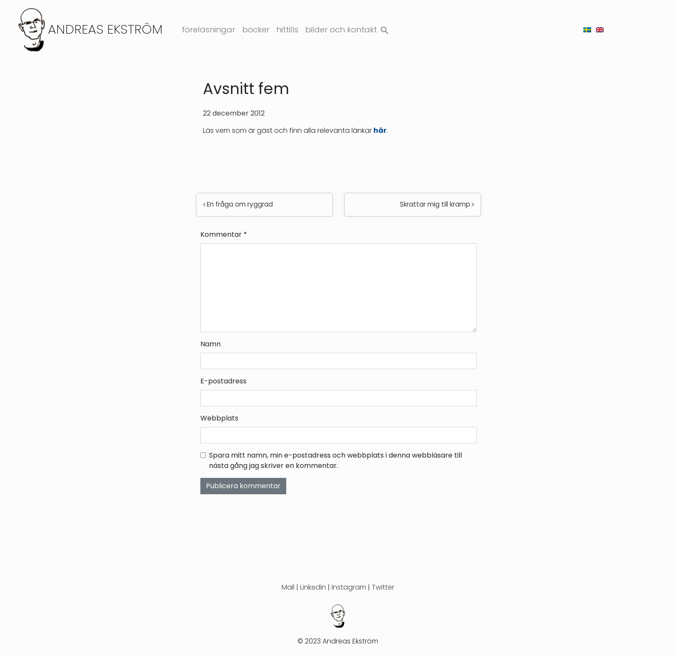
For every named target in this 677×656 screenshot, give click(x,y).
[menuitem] (587, 29)
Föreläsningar (208, 29)
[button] (384, 28)
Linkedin (313, 587)
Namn (210, 344)
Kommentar (223, 234)
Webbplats (219, 418)
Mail (288, 587)
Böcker (255, 29)
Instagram (349, 587)
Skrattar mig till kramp (437, 204)
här (379, 130)
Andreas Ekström (105, 29)
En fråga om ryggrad (238, 204)
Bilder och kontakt (341, 29)
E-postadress (223, 381)
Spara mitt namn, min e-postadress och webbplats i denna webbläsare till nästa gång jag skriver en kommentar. (335, 460)
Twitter (383, 587)
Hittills (287, 29)
